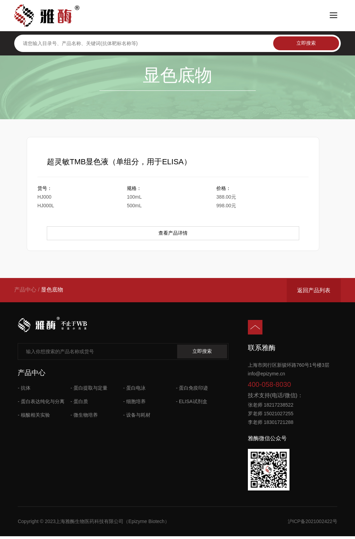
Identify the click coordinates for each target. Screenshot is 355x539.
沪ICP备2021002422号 (312, 524)
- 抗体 (24, 390)
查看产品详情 (173, 235)
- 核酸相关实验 (34, 417)
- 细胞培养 (134, 404)
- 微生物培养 (84, 417)
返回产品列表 (313, 292)
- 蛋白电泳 (134, 390)
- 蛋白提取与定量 (88, 390)
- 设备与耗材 (136, 417)
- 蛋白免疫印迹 (192, 390)
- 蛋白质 (79, 404)
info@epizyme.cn (266, 376)
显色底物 (52, 292)
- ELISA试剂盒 (191, 404)
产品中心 (25, 292)
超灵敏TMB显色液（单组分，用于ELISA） (120, 162)
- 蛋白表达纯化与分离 (41, 404)
